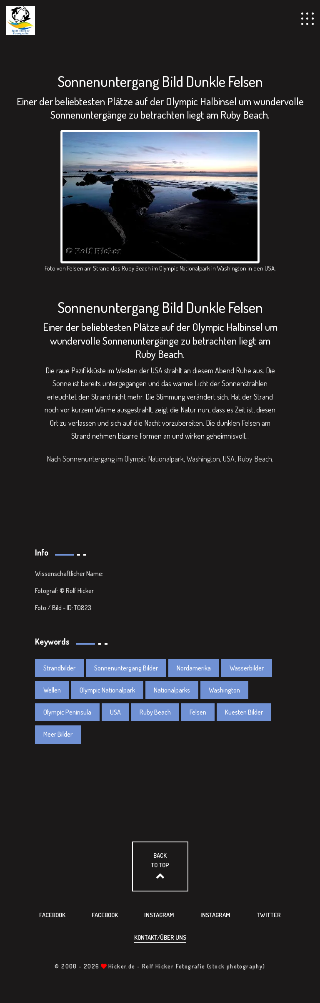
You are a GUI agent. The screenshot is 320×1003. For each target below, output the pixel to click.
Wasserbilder (247, 668)
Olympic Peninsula (67, 712)
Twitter (269, 915)
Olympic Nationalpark (107, 690)
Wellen (52, 690)
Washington (224, 690)
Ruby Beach (155, 712)
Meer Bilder (57, 734)
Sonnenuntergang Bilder (126, 668)
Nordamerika (194, 668)
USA (115, 712)
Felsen (198, 712)
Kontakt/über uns (160, 937)
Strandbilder (59, 668)
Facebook (52, 915)
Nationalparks (172, 690)
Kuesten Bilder (244, 712)
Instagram (159, 915)
